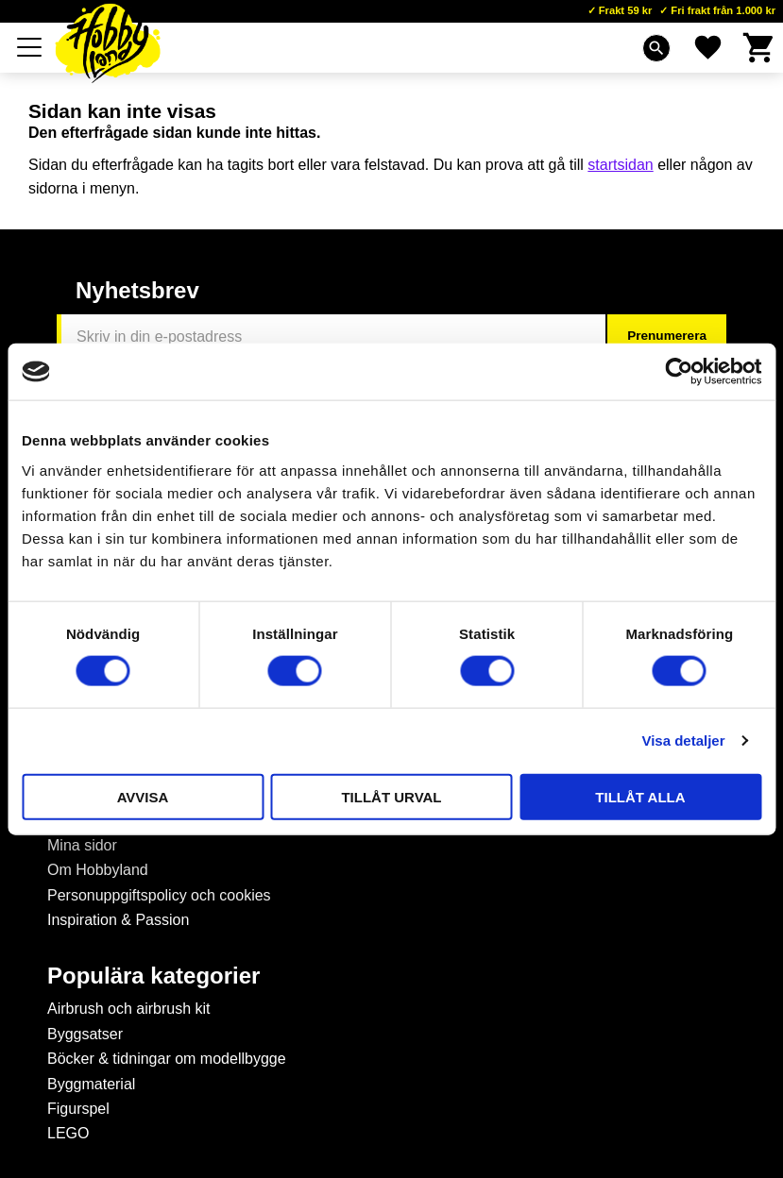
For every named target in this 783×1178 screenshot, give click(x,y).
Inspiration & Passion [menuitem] (118, 920)
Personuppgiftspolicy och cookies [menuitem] (159, 895)
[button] (30, 47)
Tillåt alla (640, 796)
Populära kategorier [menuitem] (153, 976)
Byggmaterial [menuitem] (91, 1084)
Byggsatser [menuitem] (85, 1034)
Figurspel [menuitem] (78, 1109)
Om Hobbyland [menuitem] (97, 870)
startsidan (620, 165)
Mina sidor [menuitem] (82, 845)
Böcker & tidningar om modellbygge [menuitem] (166, 1059)
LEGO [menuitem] (68, 1133)
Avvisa (143, 796)
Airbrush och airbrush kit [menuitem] (129, 1009)
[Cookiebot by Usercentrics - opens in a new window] (678, 372)
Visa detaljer (682, 740)
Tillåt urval (391, 796)
